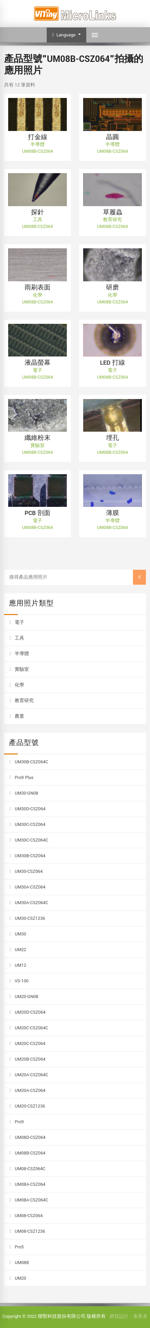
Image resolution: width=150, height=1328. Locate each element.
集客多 (140, 1316)
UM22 (20, 950)
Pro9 (19, 1122)
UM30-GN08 (26, 793)
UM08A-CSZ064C (31, 1200)
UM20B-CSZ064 (30, 1059)
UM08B (22, 1263)
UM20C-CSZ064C (31, 1028)
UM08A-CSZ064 (30, 1184)
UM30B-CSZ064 (30, 856)
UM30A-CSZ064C (31, 903)
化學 (19, 685)
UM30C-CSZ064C (31, 840)
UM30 (20, 934)
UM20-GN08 (26, 997)
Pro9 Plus (24, 778)
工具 (19, 638)
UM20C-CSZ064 (30, 1044)
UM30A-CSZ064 (30, 887)
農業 (19, 716)
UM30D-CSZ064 (30, 809)
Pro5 (19, 1247)
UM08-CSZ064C (30, 1169)
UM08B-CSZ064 (30, 1153)
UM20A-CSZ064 (30, 1091)
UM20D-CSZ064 (30, 1012)
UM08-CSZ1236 (30, 1231)
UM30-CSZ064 (29, 871)
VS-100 (22, 981)
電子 (19, 622)
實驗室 (22, 669)
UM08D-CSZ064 (30, 1137)
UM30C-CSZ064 (30, 824)
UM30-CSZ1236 (30, 918)
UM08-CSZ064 (29, 1216)
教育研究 (24, 701)
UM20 (20, 1278)
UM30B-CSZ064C (31, 762)
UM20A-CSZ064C (31, 1075)
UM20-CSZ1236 (30, 1106)
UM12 (20, 965)
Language (64, 35)
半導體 (22, 654)
